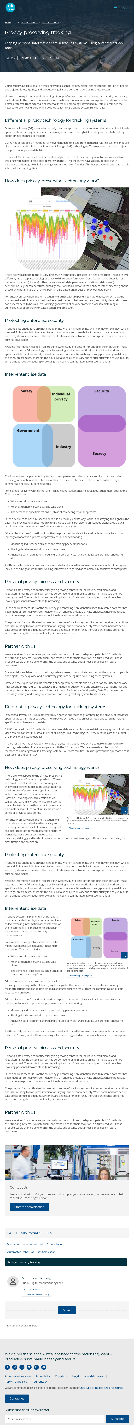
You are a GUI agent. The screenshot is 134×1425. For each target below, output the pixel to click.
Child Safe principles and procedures (100, 1388)
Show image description (80, 828)
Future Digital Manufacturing (29, 1232)
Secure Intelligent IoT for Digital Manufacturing (35, 1244)
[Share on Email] (57, 57)
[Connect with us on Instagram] (14, 1367)
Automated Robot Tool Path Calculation (31, 1251)
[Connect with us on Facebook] (7, 1367)
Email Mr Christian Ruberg (36, 1294)
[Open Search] (125, 8)
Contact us (17, 1398)
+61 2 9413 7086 (32, 1289)
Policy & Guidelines (16, 1381)
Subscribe (117, 1419)
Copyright (61, 1376)
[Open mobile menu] (115, 8)
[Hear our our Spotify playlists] (29, 1367)
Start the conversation (29, 1207)
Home (8, 22)
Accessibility (43, 1376)
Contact (11, 58)
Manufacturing (29, 22)
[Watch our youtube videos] (43, 1367)
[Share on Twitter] (42, 57)
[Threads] (36, 1367)
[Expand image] (98, 794)
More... (67, 1310)
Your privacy (39, 1381)
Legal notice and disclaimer (88, 1376)
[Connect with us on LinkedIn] (21, 1367)
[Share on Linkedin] (49, 57)
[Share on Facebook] (35, 57)
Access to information (18, 1376)
